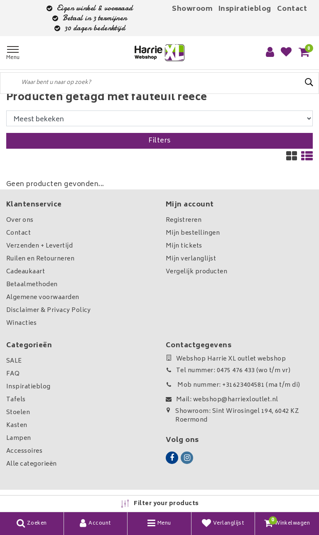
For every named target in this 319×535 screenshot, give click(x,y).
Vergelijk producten (196, 272)
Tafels (16, 400)
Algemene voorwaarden (42, 297)
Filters (159, 141)
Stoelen (18, 412)
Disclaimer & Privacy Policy (48, 310)
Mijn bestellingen (193, 233)
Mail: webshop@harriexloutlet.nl (222, 400)
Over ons (20, 220)
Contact (292, 9)
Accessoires (24, 451)
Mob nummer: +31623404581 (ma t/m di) (233, 385)
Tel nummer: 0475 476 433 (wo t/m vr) (228, 371)
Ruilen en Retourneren (40, 259)
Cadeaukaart (25, 272)
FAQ (13, 374)
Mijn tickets (184, 246)
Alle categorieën (31, 464)
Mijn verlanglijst (191, 259)
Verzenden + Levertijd (39, 246)
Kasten (16, 425)
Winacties (21, 323)
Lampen (18, 438)
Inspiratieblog (244, 9)
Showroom (192, 9)
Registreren (183, 220)
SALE (14, 361)
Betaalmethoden (32, 285)
